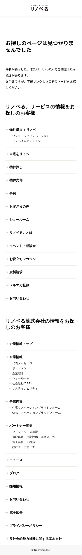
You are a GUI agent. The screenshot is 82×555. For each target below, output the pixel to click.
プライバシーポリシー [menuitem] (25, 525)
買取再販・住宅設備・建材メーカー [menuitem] (35, 437)
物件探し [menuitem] (16, 167)
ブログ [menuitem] (14, 473)
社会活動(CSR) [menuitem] (21, 383)
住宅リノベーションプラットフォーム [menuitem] (36, 407)
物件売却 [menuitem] (16, 180)
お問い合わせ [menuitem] (19, 298)
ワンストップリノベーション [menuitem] (30, 136)
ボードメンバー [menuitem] (22, 368)
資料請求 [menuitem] (16, 272)
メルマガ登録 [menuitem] (19, 285)
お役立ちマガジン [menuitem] (22, 259)
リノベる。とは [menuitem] (20, 233)
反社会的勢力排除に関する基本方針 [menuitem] (35, 539)
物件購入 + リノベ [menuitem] (22, 129)
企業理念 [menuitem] (18, 373)
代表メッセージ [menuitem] (22, 363)
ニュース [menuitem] (16, 460)
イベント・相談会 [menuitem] (22, 246)
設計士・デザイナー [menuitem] (25, 447)
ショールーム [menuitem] (19, 219)
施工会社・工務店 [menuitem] (23, 442)
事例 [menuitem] (12, 193)
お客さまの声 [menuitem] (19, 206)
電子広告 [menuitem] (16, 512)
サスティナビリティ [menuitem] (25, 388)
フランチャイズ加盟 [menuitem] (25, 432)
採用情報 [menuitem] (16, 486)
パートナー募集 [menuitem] (20, 425)
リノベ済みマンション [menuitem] (26, 141)
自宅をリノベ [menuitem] (19, 154)
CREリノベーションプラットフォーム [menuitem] (36, 412)
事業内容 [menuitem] (16, 401)
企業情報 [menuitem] (16, 357)
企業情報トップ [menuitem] (20, 344)
